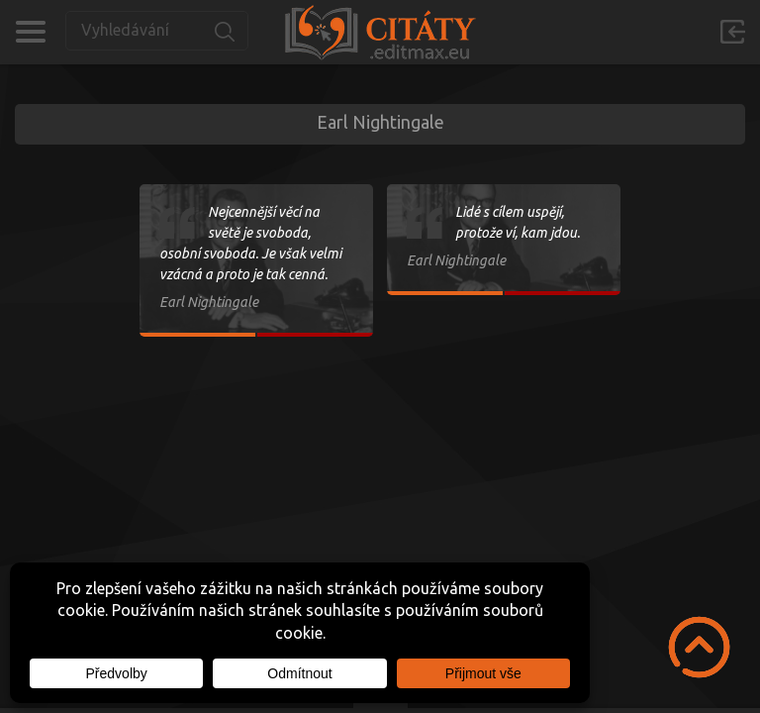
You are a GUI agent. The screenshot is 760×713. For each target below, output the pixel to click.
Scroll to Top (699, 647)
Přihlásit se (732, 32)
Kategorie (30, 32)
